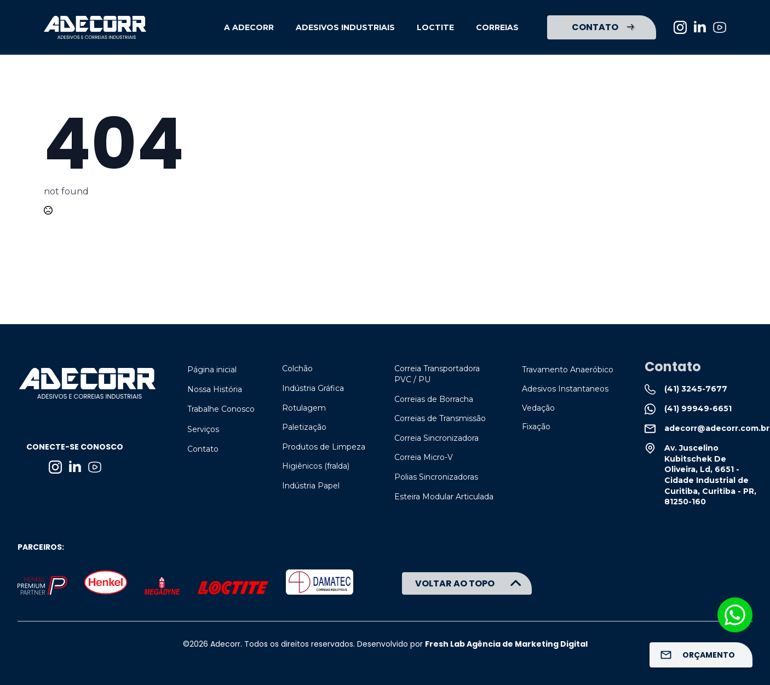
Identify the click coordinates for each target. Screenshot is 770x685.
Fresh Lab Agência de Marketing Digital (506, 643)
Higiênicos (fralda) (315, 466)
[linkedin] (699, 27)
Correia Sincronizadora (436, 438)
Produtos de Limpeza (323, 447)
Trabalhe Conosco (221, 409)
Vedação (538, 408)
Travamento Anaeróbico (567, 370)
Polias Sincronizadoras (436, 477)
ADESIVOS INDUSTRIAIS (345, 27)
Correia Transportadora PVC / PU (437, 374)
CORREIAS (497, 27)
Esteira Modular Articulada (443, 497)
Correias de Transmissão (440, 418)
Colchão (297, 368)
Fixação (536, 426)
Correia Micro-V (423, 457)
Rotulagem (304, 408)
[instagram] (680, 27)
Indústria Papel (311, 486)
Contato (203, 449)
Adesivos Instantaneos (565, 389)
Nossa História (214, 389)
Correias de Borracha (433, 399)
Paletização (304, 427)
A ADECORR (249, 27)
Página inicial (212, 370)
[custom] (719, 27)
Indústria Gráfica (313, 388)
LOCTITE (435, 27)
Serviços (203, 429)
